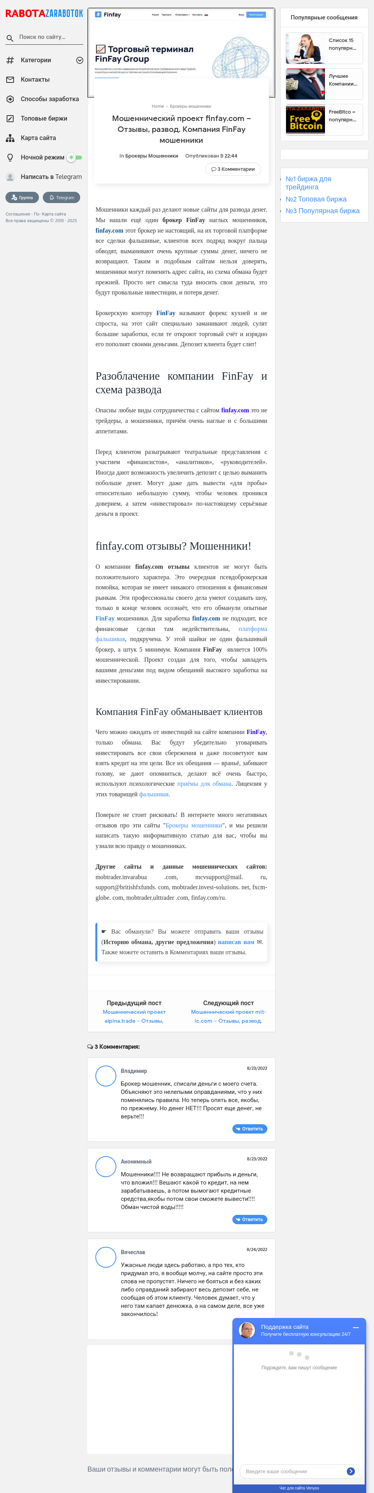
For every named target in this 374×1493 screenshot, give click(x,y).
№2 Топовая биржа (316, 199)
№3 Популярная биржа (323, 211)
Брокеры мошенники (151, 155)
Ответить (252, 1129)
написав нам (236, 942)
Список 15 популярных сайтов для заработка (342, 44)
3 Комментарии (236, 169)
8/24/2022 (257, 1249)
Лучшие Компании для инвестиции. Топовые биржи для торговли (343, 80)
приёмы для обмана (204, 783)
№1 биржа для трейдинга (309, 183)
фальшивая (154, 794)
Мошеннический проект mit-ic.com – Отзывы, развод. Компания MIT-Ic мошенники (228, 1021)
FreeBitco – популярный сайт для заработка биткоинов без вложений (342, 116)
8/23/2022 (257, 1068)
